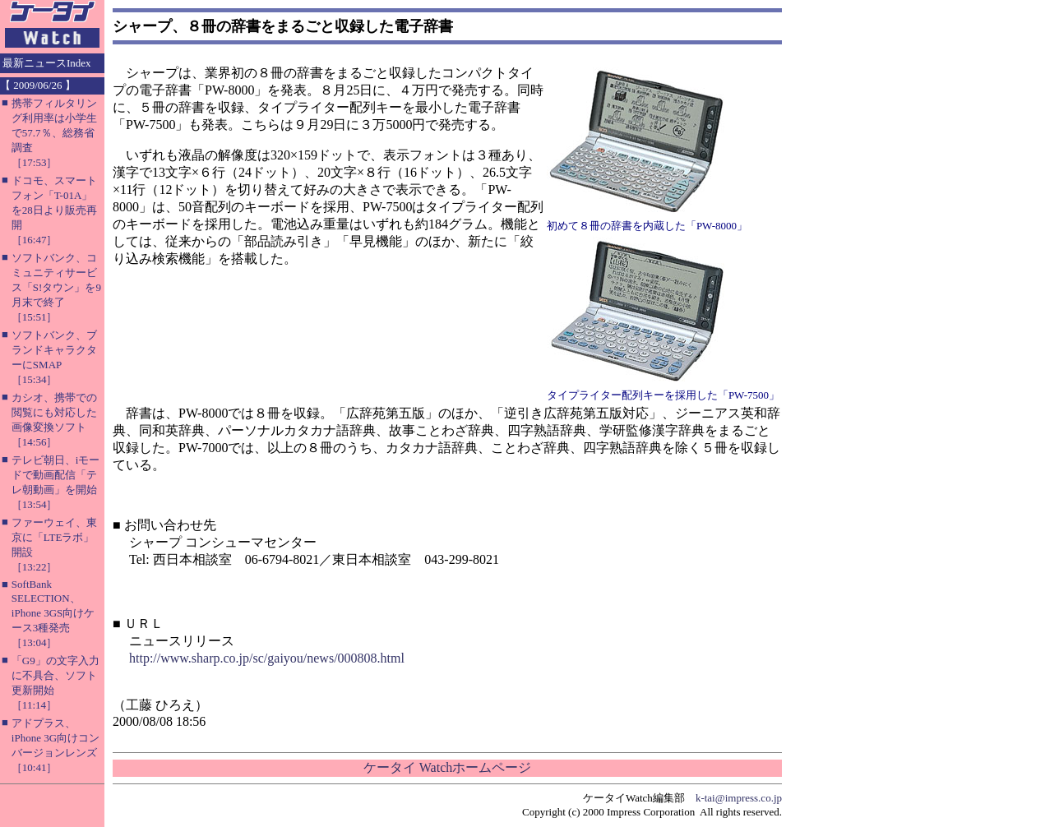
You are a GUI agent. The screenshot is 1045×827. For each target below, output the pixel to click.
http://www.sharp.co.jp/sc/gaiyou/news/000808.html (267, 658)
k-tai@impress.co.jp (739, 798)
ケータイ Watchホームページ (447, 767)
